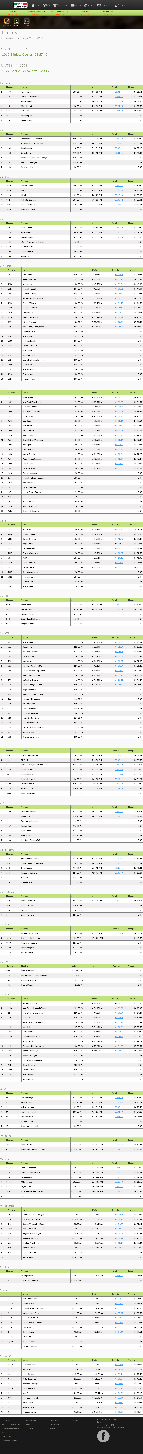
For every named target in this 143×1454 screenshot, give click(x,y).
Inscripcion (6, 22)
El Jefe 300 (6, 1420)
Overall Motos (14, 64)
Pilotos (76, 1420)
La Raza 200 (7, 1436)
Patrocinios (104, 5)
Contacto (120, 5)
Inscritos (16, 22)
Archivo (76, 5)
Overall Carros (14, 48)
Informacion (31, 1420)
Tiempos (9, 32)
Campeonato (60, 5)
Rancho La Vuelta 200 (11, 1424)
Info (46, 5)
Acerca (88, 5)
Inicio (35, 5)
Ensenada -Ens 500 (10, 1440)
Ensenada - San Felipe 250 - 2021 (22, 38)
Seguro (29, 1424)
